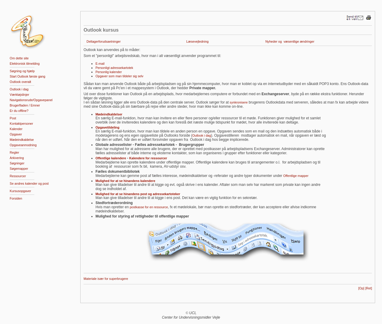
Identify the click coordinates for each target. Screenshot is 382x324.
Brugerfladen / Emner (25, 105)
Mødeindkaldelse (22, 139)
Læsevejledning (197, 41)
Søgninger (17, 163)
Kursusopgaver (20, 191)
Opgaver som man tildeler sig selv (120, 76)
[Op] (361, 288)
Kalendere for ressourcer (148, 158)
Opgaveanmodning (23, 145)
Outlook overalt (20, 82)
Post (13, 118)
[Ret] (368, 288)
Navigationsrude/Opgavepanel (31, 100)
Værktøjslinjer (19, 94)
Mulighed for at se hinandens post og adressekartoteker (138, 194)
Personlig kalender (109, 72)
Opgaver (16, 134)
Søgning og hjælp (22, 71)
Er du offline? (19, 110)
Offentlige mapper (296, 176)
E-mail (100, 63)
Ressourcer (18, 176)
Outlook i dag (19, 89)
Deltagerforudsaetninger (104, 41)
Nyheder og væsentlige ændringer (289, 41)
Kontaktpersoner (21, 123)
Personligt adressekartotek (114, 68)
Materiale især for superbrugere (106, 278)
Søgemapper (19, 168)
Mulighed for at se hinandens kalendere (125, 181)
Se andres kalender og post (29, 183)
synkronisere (239, 102)
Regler (14, 152)
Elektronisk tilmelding (25, 63)
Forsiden (16, 198)
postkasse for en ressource (149, 207)
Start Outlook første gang (27, 76)
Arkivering (17, 158)
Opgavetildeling (107, 127)
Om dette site (19, 58)
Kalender (16, 129)
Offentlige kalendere (111, 158)
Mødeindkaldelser (109, 114)
